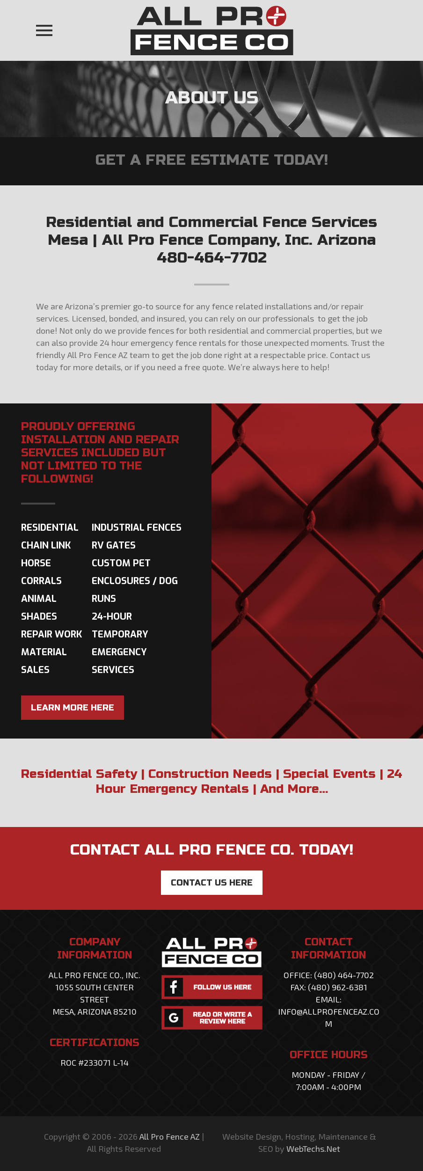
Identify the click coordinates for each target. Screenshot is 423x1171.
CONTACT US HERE (212, 883)
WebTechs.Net (313, 1148)
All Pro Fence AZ (169, 1136)
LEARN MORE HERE (72, 708)
